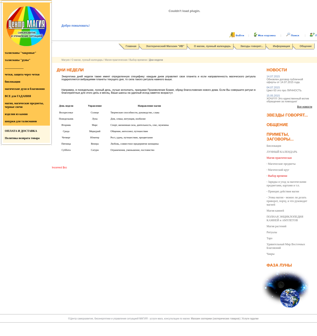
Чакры (270, 254)
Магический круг (278, 169)
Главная (131, 46)
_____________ (14, 67)
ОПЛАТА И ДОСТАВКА (21, 131)
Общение (306, 46)
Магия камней (275, 210)
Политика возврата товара (22, 138)
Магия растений (276, 226)
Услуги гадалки (250, 318)
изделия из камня (16, 114)
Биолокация (274, 145)
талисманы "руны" (17, 60)
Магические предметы (282, 163)
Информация (281, 46)
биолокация (12, 81)
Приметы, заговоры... (280, 136)
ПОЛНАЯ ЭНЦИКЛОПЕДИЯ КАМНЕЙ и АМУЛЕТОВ (285, 218)
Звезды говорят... (251, 46)
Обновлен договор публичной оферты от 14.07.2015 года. (285, 79)
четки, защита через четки (22, 74)
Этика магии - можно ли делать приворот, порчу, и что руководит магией (287, 201)
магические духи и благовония (25, 89)
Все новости (304, 106)
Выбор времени (138, 60)
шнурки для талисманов (21, 121)
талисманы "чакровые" (20, 53)
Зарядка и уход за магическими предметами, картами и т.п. (286, 183)
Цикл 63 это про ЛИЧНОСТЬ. (284, 89)
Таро (269, 238)
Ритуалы (272, 232)
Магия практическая (116, 60)
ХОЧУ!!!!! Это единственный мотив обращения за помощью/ (288, 98)
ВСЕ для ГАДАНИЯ (18, 96)
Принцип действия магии (283, 191)
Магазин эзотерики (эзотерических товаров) (215, 318)
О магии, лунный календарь (212, 46)
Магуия (65, 60)
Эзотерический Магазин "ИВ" (165, 46)
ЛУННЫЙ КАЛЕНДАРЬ (282, 151)
